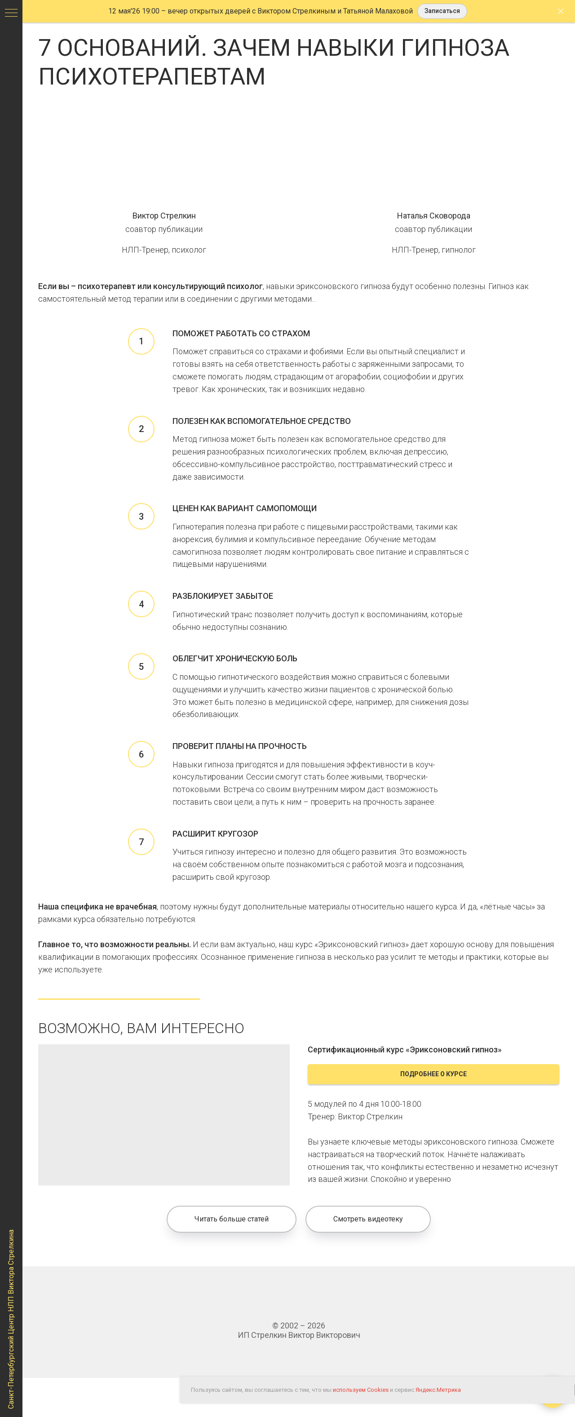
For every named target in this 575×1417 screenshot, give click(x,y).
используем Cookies (361, 1389)
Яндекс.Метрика (438, 1389)
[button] (442, 11)
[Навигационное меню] (11, 13)
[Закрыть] (561, 11)
